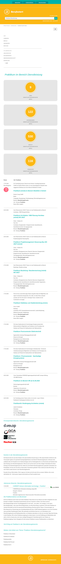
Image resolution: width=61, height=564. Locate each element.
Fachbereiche (8, 50)
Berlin (5, 40)
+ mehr (6, 63)
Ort (5, 36)
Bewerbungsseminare (24, 505)
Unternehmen (29, 2)
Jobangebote (19, 519)
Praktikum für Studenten (9, 536)
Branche (13, 25)
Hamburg (6, 38)
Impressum (44, 560)
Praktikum (7, 25)
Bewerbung (51, 467)
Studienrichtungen (24, 461)
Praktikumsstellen (7, 539)
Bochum (6, 45)
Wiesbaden (7, 43)
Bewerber (17, 2)
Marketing (7, 60)
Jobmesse (40, 499)
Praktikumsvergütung (22, 515)
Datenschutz (52, 560)
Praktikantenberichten (21, 513)
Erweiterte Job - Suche (50, 20)
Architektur (7, 53)
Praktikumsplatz (14, 511)
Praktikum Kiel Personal (9, 542)
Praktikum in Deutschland (9, 533)
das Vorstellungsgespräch (21, 503)
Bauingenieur (7, 55)
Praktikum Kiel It (7, 544)
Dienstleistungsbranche (38, 465)
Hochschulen (42, 2)
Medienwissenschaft (10, 58)
